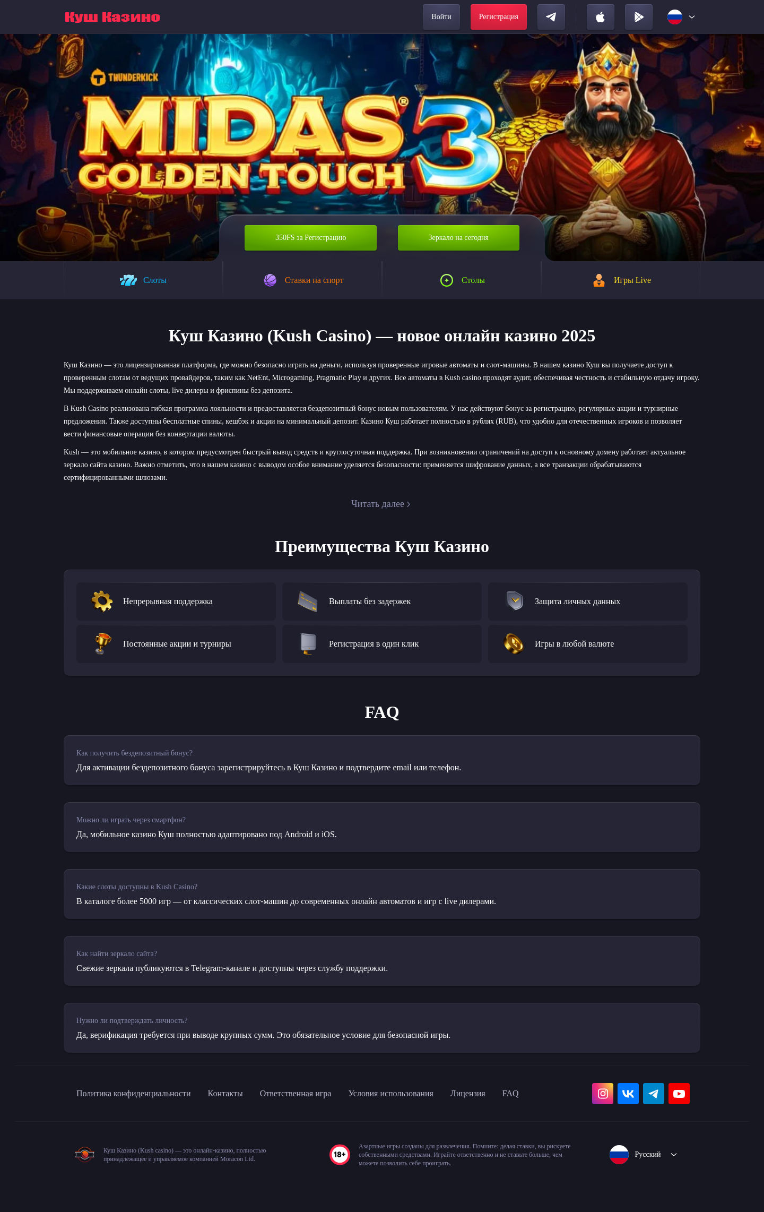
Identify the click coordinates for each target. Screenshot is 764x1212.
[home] (112, 17)
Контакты (249, 1099)
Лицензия (527, 1099)
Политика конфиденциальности (144, 1099)
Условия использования (438, 1099)
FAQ (85, 1122)
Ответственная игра (329, 1099)
